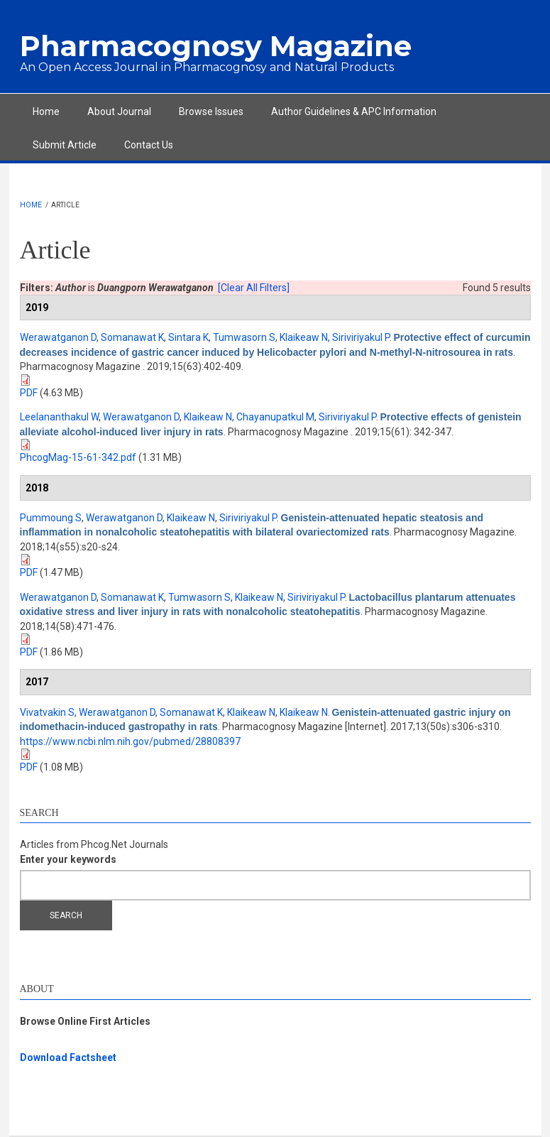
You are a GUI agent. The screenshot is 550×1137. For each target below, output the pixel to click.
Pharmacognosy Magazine (216, 45)
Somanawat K (132, 337)
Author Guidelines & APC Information (353, 111)
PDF (29, 392)
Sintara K (188, 337)
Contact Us (148, 145)
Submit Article (65, 145)
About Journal (119, 111)
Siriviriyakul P (361, 337)
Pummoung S (51, 517)
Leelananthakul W (59, 417)
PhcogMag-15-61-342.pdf (78, 457)
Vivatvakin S (47, 712)
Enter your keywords (68, 859)
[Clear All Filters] (254, 287)
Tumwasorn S (244, 337)
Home (46, 111)
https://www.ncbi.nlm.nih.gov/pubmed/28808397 (130, 741)
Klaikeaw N (304, 337)
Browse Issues (211, 111)
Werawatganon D (58, 337)
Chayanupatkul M (275, 417)
